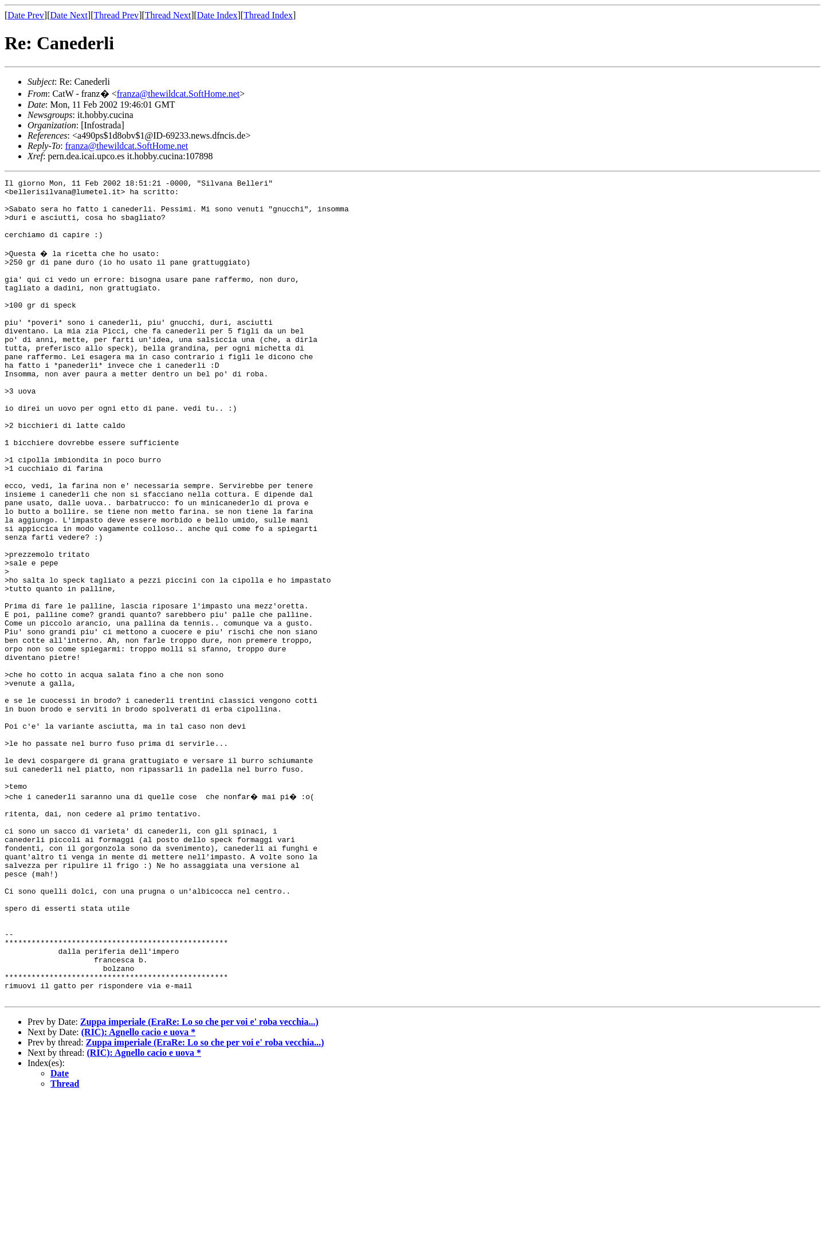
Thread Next (168, 15)
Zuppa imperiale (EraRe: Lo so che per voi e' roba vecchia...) (199, 1181)
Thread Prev (116, 15)
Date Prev (25, 15)
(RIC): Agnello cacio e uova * (138, 1192)
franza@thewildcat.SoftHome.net (178, 94)
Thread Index (268, 15)
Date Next (69, 15)
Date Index (217, 15)
